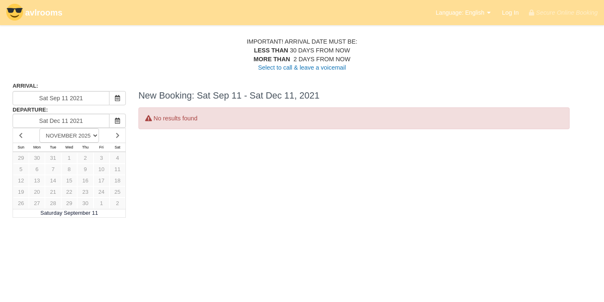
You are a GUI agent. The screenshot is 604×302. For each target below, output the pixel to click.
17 (101, 180)
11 (117, 169)
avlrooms (34, 13)
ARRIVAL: (25, 86)
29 (21, 158)
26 (21, 203)
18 (117, 180)
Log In (510, 12)
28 (53, 203)
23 (85, 192)
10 (101, 169)
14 (53, 180)
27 (37, 203)
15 (69, 180)
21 (53, 192)
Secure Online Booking (563, 12)
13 (37, 180)
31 (53, 158)
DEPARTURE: (30, 110)
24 (101, 192)
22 (69, 192)
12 (21, 180)
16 (85, 180)
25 (117, 192)
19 (21, 192)
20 (37, 192)
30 (37, 158)
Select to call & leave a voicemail (302, 67)
